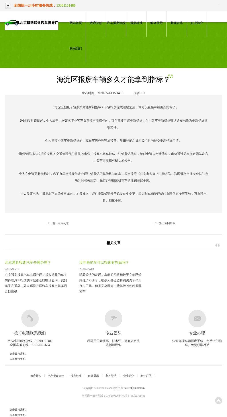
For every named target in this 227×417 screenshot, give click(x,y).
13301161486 (66, 5)
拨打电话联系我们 (30, 333)
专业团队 (113, 333)
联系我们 (76, 48)
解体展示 (156, 23)
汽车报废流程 (116, 23)
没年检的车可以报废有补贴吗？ (104, 262)
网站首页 (76, 23)
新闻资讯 (176, 23)
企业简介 (197, 23)
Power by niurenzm (134, 387)
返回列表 (63, 223)
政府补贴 (96, 23)
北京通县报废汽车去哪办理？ (28, 262)
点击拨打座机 (12, 353)
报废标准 (136, 23)
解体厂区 (146, 375)
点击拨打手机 (12, 359)
